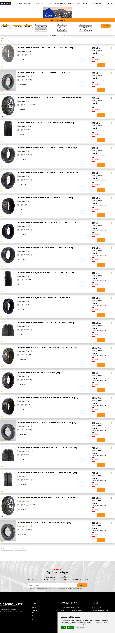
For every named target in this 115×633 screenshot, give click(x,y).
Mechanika (85, 3)
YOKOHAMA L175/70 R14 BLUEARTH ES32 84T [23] (44, 522)
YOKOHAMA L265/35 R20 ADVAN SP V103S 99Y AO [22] (47, 247)
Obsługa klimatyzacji (60, 3)
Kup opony (36, 3)
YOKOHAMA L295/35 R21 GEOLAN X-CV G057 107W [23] (47, 447)
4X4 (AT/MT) (85, 29)
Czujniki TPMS (71, 3)
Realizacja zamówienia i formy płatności (72, 610)
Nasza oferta (27, 3)
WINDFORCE (62, 29)
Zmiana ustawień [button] (80, 627)
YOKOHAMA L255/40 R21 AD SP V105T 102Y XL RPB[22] (47, 197)
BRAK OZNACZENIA (41, 26)
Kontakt (50, 3)
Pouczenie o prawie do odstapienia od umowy (71, 608)
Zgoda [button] (63, 627)
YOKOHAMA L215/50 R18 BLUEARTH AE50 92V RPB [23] (47, 347)
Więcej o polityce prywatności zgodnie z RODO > (38, 589)
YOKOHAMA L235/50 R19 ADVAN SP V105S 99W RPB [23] (48, 397)
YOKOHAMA (62, 30)
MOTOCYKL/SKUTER (85, 31)
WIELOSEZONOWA (41, 29)
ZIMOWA (41, 31)
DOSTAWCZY (85, 27)
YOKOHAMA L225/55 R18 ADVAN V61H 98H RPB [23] (45, 47)
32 (17, 548)
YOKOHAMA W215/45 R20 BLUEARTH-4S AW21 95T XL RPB (49, 97)
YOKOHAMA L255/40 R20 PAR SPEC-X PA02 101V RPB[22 (48, 172)
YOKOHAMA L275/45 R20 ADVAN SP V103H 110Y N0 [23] (47, 472)
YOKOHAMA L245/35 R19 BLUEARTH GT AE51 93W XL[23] (48, 272)
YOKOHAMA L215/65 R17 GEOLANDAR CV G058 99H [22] (47, 122)
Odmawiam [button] (70, 627)
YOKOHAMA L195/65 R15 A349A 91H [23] (39, 372)
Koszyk (111, 3)
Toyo (78, 3)
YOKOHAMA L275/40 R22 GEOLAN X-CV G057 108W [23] (47, 322)
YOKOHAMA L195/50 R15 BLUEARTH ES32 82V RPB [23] (47, 422)
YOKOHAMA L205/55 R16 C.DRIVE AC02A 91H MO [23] (46, 297)
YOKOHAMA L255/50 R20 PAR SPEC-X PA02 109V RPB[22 (48, 147)
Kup (101, 65)
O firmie (20, 3)
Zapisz (82, 585)
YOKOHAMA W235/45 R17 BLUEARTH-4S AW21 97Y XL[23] (48, 497)
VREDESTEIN (62, 26)
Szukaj (106, 25)
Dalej (22, 548)
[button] (25, 12)
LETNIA (41, 27)
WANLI (62, 27)
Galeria (43, 3)
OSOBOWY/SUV (85, 26)
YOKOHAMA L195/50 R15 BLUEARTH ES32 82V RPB (45, 72)
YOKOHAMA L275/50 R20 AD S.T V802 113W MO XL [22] (47, 222)
